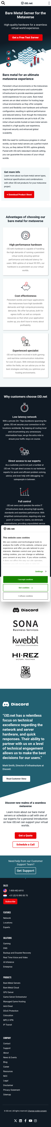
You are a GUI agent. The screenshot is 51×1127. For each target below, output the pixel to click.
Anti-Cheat (8, 1006)
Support (6, 1048)
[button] (49, 3)
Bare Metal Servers (11, 983)
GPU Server (8, 992)
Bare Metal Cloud (11, 987)
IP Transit (7, 1025)
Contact (6, 1043)
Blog (5, 1062)
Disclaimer (8, 1085)
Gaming (6, 943)
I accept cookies (25, 579)
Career (6, 1067)
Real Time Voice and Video (15, 957)
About (6, 1053)
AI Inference (8, 962)
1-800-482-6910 (16, 890)
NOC (5, 1076)
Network (7, 918)
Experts (6, 927)
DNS (5, 948)
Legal (5, 1080)
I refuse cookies (25, 596)
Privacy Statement (11, 1090)
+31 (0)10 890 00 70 (18, 895)
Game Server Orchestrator (15, 997)
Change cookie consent (37, 1111)
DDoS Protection (10, 1011)
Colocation (8, 1015)
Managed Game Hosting (14, 1001)
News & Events (10, 1057)
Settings (39, 571)
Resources (8, 1071)
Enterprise (7, 967)
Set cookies (25, 588)
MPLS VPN (8, 1020)
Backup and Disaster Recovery (17, 953)
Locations (7, 922)
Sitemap (7, 1094)
